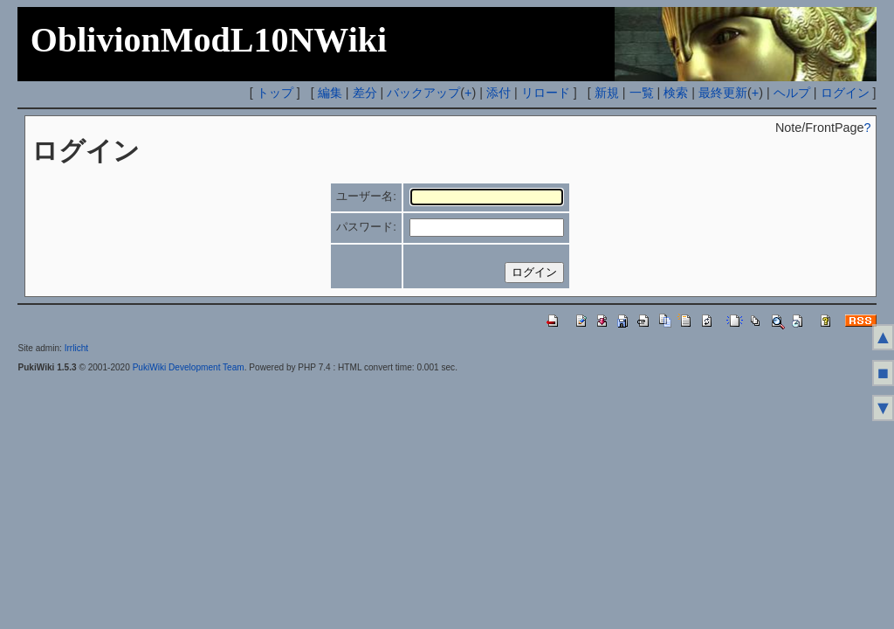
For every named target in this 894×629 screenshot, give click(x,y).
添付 (498, 93)
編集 (330, 93)
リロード (545, 93)
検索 (676, 93)
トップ (275, 93)
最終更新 (722, 93)
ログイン (845, 93)
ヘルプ (792, 93)
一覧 (641, 93)
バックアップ (423, 93)
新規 (607, 93)
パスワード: (366, 226)
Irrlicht (76, 348)
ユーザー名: (366, 196)
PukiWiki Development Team (188, 367)
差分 (365, 93)
